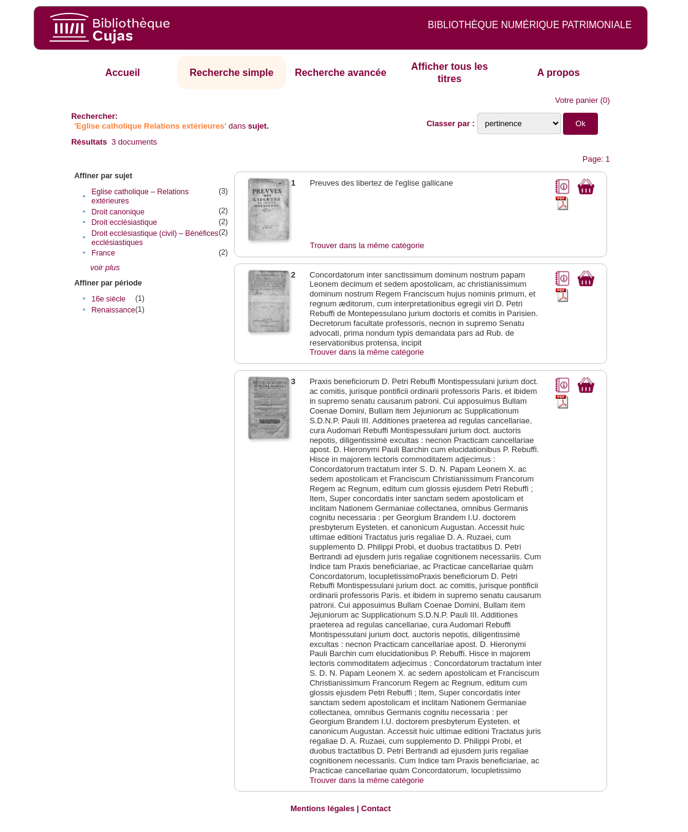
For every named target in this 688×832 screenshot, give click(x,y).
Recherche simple (232, 72)
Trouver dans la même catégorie (367, 245)
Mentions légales (322, 808)
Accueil (122, 72)
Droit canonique (117, 212)
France (103, 253)
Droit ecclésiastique (124, 222)
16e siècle (108, 299)
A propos (558, 72)
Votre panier (576, 100)
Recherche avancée (340, 72)
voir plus (104, 267)
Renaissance (113, 310)
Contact (376, 808)
